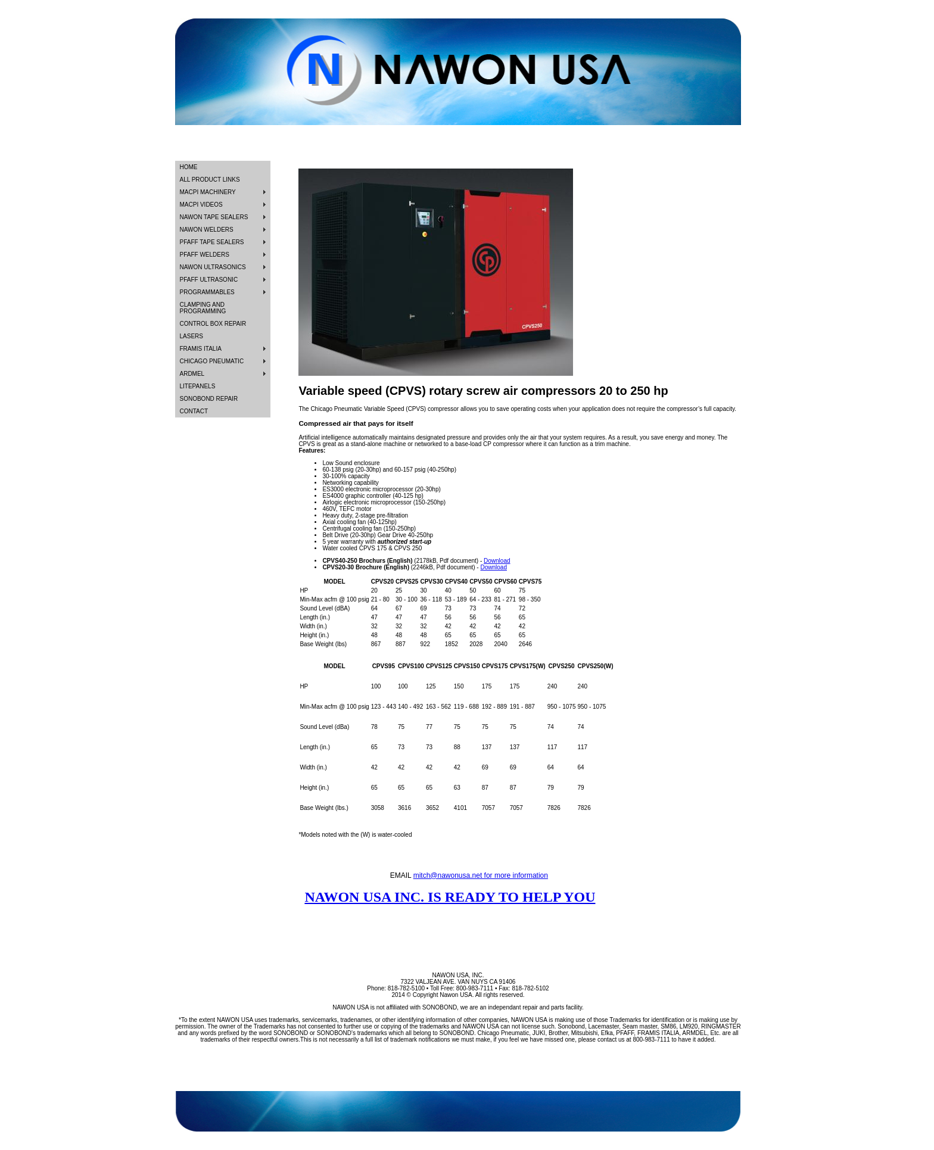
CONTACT (194, 411)
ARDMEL (192, 373)
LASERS (191, 336)
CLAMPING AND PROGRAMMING (203, 307)
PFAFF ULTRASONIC (209, 279)
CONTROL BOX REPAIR (213, 323)
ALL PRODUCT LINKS (210, 179)
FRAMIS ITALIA (201, 348)
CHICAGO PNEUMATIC (212, 361)
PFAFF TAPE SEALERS (212, 242)
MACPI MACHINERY (208, 192)
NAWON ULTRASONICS (213, 267)
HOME (189, 167)
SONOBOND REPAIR (209, 398)
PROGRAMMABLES (207, 292)
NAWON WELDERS (207, 229)
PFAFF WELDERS (204, 254)
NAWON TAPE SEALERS (214, 217)
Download (497, 560)
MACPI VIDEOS (201, 204)
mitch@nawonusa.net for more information (480, 875)
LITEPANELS (198, 386)
